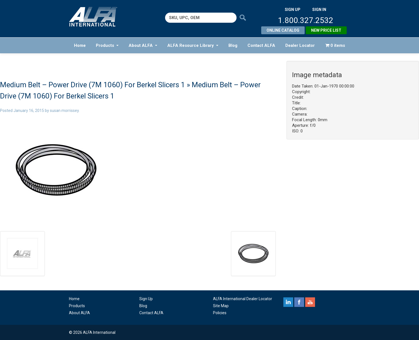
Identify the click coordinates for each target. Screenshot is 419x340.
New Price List (326, 30)
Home (80, 45)
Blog (232, 45)
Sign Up (146, 299)
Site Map (221, 306)
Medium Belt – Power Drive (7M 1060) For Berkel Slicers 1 (92, 85)
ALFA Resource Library (192, 45)
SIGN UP (292, 9)
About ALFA (143, 45)
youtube (310, 302)
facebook (299, 302)
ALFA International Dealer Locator (242, 299)
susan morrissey (64, 110)
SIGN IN (319, 9)
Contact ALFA (261, 45)
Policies (219, 313)
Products (107, 45)
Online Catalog (283, 30)
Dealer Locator (300, 45)
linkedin (288, 302)
